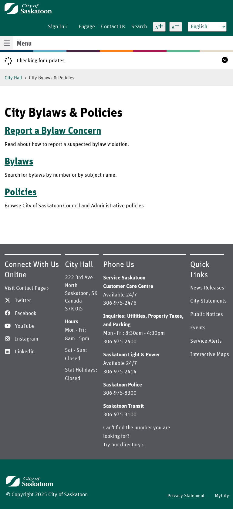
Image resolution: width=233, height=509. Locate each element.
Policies (21, 192)
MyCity (222, 495)
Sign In (56, 26)
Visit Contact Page (25, 288)
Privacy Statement (185, 495)
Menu (24, 43)
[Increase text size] (159, 27)
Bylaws (19, 162)
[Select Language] (207, 27)
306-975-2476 (120, 303)
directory (130, 445)
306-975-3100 (120, 414)
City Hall (13, 77)
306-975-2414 (120, 372)
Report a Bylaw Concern (53, 131)
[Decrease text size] (175, 27)
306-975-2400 (120, 342)
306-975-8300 (120, 393)
